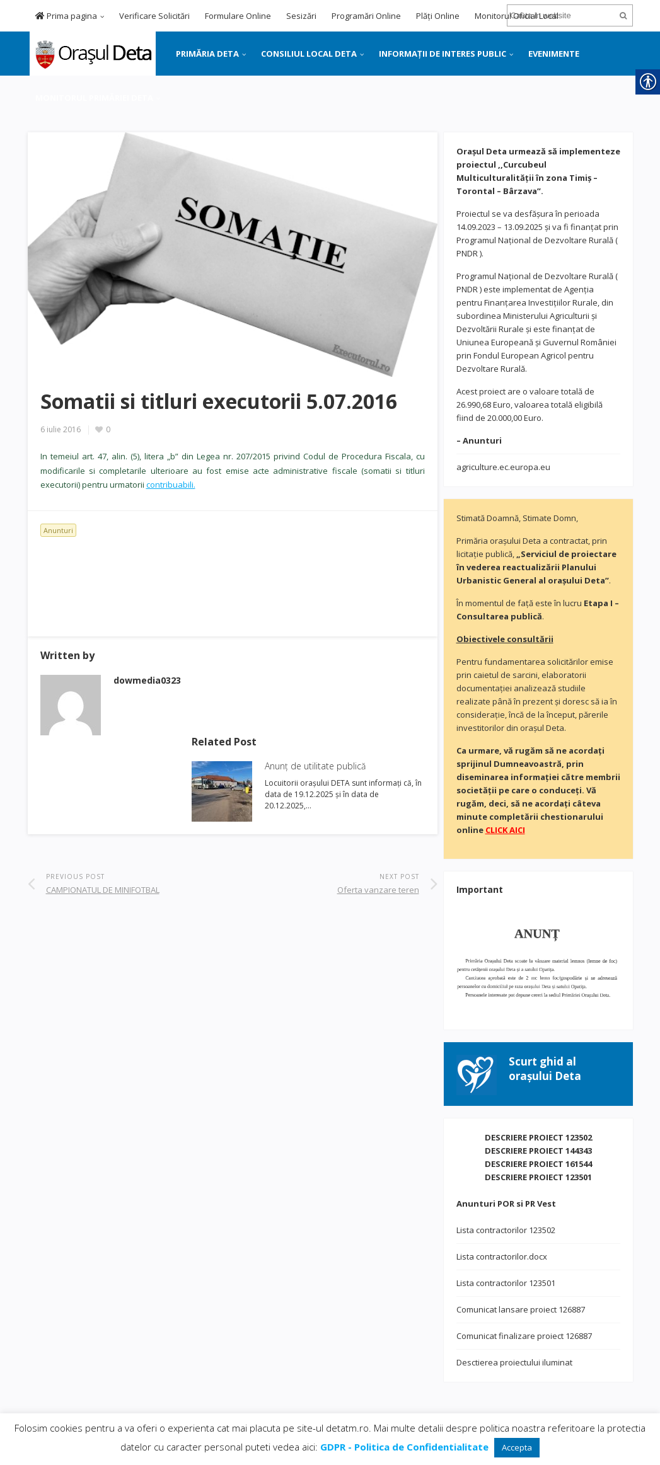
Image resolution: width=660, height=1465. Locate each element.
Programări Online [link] (366, 15)
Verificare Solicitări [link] (154, 15)
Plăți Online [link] (438, 15)
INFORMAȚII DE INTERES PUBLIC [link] (442, 53)
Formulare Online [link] (238, 15)
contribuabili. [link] (170, 484)
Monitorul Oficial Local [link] (517, 15)
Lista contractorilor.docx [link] (501, 1256)
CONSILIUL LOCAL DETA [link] (309, 53)
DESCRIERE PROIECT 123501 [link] (538, 1177)
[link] (92, 52)
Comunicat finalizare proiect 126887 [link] (524, 1335)
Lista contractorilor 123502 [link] (505, 1230)
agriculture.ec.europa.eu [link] (503, 467)
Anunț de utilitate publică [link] (315, 766)
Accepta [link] (517, 1447)
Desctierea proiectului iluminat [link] (514, 1362)
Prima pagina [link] (66, 15)
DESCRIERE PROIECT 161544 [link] (538, 1163)
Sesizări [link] (301, 15)
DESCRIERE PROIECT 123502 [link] (538, 1137)
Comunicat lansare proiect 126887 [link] (520, 1309)
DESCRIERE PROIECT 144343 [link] (538, 1150)
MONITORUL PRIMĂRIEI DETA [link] (94, 97)
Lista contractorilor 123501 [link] (505, 1283)
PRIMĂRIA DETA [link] (207, 53)
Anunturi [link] (58, 530)
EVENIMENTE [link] (553, 53)
